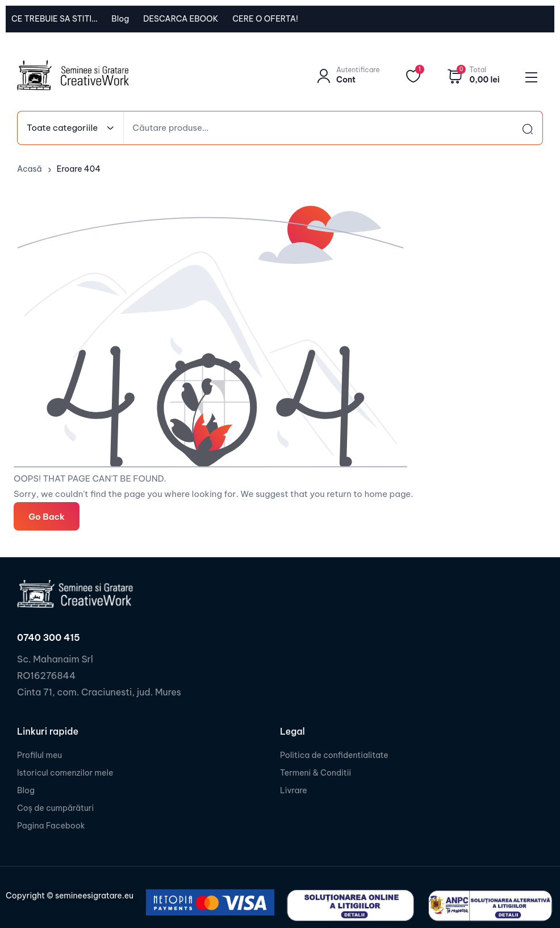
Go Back (46, 516)
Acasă (29, 169)
